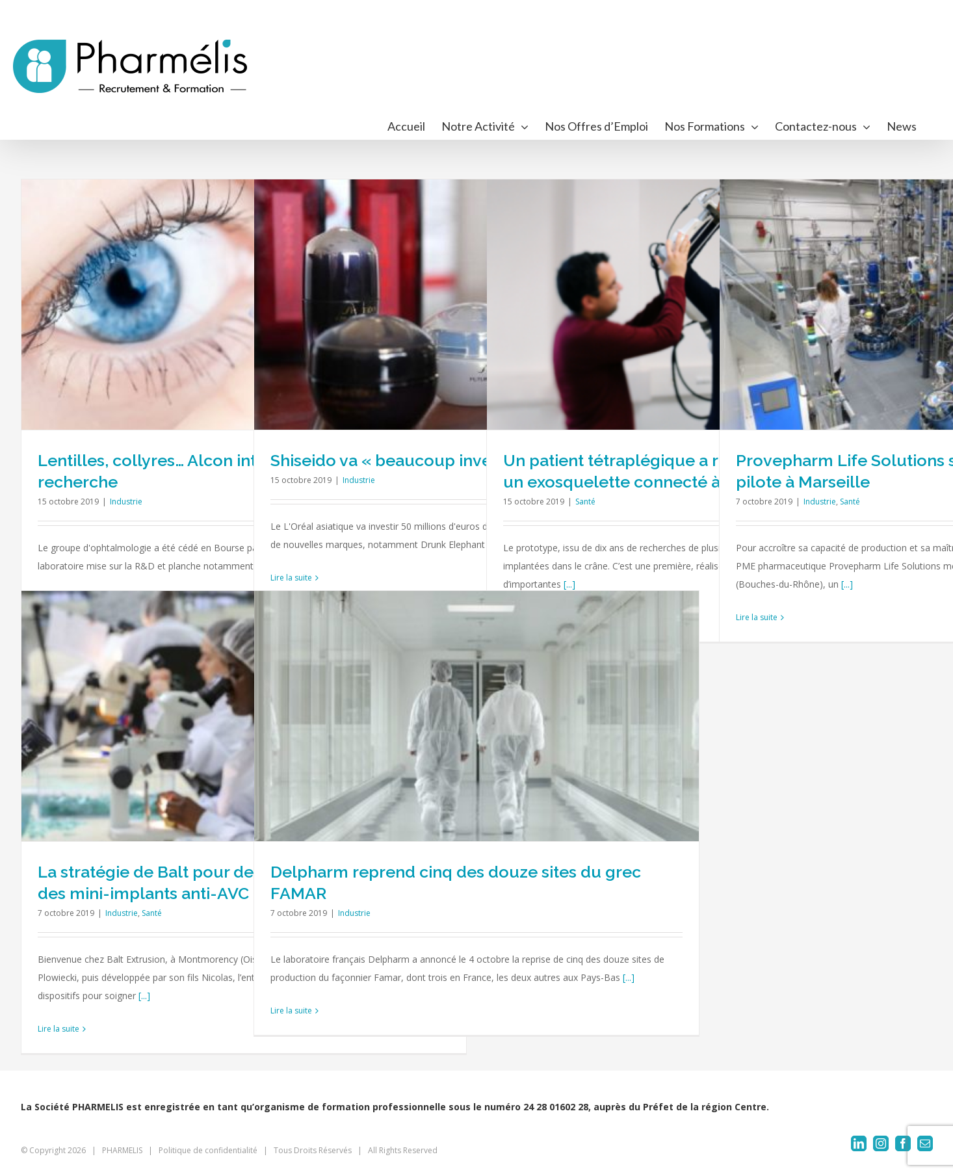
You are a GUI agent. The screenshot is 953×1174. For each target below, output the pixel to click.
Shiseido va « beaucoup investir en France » (439, 460)
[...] (847, 584)
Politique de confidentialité (208, 1150)
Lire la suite (291, 577)
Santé (585, 501)
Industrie (126, 501)
